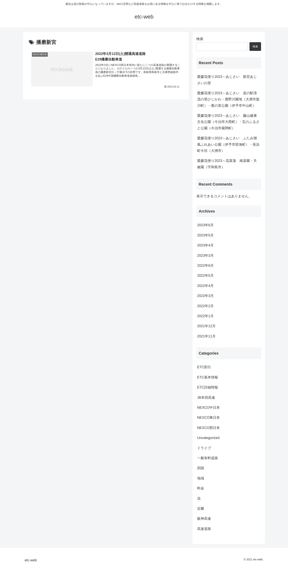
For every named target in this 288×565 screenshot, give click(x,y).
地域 (200, 478)
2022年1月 (205, 316)
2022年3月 (205, 296)
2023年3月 (205, 255)
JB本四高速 (206, 397)
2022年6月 (205, 265)
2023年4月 (205, 245)
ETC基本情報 (207, 377)
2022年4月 (205, 286)
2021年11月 (206, 336)
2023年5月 (205, 235)
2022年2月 (205, 306)
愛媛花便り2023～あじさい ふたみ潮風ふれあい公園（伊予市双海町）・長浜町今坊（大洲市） (228, 144)
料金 (200, 488)
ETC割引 (204, 367)
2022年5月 (205, 275)
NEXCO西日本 (208, 428)
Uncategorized (208, 438)
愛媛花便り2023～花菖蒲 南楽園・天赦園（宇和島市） (227, 164)
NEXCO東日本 (208, 418)
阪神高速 (204, 518)
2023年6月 (205, 225)
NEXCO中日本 (208, 407)
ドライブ (204, 448)
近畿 (200, 508)
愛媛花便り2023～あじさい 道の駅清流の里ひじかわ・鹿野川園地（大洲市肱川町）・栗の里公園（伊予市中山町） (228, 99)
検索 (199, 39)
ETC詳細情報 (207, 387)
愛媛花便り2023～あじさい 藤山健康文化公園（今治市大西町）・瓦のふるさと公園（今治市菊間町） (228, 122)
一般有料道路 (207, 458)
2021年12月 (206, 326)
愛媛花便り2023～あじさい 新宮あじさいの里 (227, 80)
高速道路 (204, 529)
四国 (200, 468)
